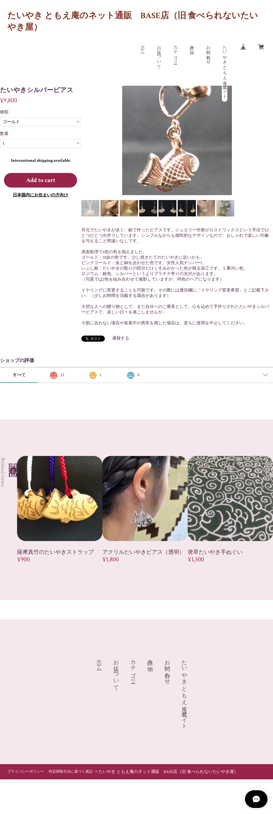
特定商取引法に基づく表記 (71, 771)
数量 (4, 133)
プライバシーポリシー (25, 771)
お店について (158, 55)
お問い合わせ (208, 52)
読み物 (191, 45)
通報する (120, 338)
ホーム (142, 47)
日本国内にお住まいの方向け (40, 195)
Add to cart (40, 180)
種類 (4, 112)
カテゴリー (175, 52)
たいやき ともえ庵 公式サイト (224, 69)
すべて (19, 375)
